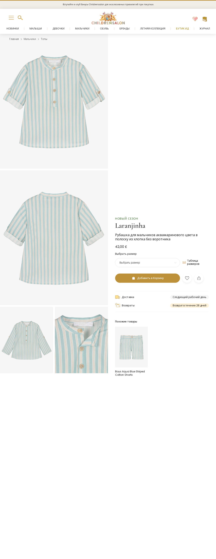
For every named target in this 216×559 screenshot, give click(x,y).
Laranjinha (130, 225)
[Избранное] (195, 19)
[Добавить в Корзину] (147, 278)
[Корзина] (204, 19)
